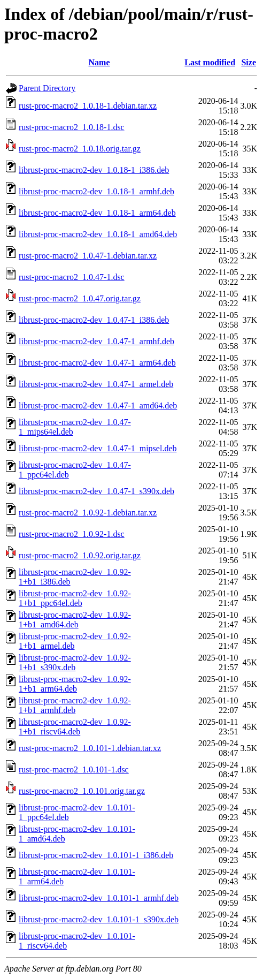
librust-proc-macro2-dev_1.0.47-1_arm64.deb (97, 362)
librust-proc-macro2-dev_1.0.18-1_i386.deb (94, 170)
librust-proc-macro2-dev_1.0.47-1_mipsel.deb (97, 448)
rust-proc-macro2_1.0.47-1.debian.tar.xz (88, 255)
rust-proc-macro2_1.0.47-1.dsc (72, 277)
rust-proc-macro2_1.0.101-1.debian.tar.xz (90, 748)
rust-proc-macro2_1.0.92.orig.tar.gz (80, 555)
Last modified (209, 62)
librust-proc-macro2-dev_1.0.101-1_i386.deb (96, 855)
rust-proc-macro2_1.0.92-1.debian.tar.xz (88, 512)
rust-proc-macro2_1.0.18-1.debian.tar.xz (88, 105)
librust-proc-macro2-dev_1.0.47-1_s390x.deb (96, 491)
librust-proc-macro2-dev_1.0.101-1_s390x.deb (99, 919)
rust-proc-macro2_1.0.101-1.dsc (74, 769)
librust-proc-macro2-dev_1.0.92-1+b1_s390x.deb (75, 662)
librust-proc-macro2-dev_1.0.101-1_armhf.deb (99, 898)
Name (99, 62)
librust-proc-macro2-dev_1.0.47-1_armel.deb (96, 384)
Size (248, 62)
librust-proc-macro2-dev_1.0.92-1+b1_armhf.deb (75, 705)
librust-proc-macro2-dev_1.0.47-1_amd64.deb (98, 405)
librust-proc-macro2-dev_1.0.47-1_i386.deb (94, 319)
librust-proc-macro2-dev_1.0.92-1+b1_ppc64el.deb (75, 598)
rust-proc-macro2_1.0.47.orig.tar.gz (80, 298)
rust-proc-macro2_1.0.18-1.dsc (72, 127)
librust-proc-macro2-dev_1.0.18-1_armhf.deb (96, 191)
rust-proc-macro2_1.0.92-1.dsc (72, 534)
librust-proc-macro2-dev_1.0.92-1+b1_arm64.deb (75, 683)
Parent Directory (47, 88)
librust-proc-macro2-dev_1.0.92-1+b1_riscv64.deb (75, 726)
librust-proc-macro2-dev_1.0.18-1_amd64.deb (98, 234)
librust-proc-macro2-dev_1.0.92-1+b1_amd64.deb (75, 619)
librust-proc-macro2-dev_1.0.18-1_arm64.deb (97, 212)
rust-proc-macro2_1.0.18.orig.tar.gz (80, 148)
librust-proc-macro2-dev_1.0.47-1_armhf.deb (96, 341)
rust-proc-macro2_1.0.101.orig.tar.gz (82, 790)
